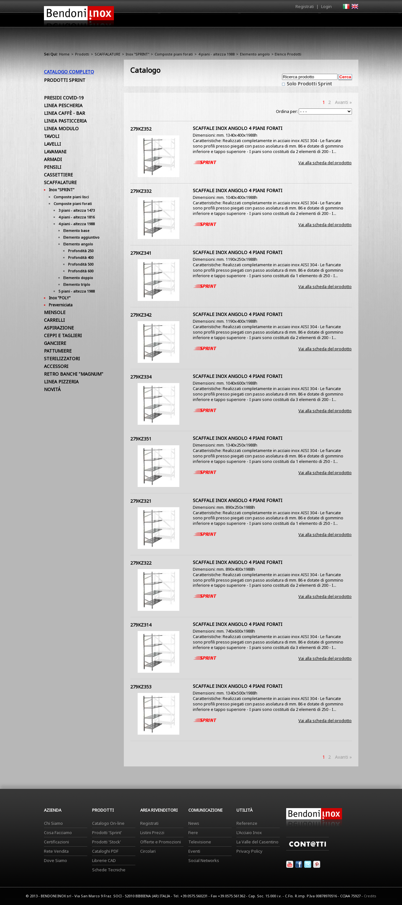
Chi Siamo (53, 823)
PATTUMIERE (58, 351)
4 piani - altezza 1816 (76, 217)
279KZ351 (140, 439)
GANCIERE (55, 343)
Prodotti (216, 21)
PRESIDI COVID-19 (64, 98)
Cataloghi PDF (105, 851)
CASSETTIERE (58, 175)
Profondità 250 (80, 250)
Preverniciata (61, 305)
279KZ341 (140, 253)
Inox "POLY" (60, 298)
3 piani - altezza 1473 (76, 210)
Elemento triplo (76, 284)
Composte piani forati (174, 54)
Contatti (349, 20)
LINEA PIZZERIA (61, 382)
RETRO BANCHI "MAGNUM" (73, 374)
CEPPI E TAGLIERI (63, 335)
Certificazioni (56, 842)
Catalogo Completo (69, 72)
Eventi (194, 851)
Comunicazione (293, 21)
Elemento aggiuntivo (81, 237)
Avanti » (343, 102)
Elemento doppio (78, 277)
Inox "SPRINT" (137, 54)
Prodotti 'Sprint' (107, 832)
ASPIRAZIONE (59, 328)
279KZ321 (140, 501)
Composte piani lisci (71, 196)
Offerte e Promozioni (160, 842)
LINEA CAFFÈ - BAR (64, 113)
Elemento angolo (255, 54)
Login (326, 6)
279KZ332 (140, 191)
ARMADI (53, 159)
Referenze (246, 823)
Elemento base (76, 230)
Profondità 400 (80, 257)
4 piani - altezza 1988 (216, 54)
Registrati (304, 6)
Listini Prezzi (152, 832)
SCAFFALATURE (107, 54)
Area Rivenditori (251, 21)
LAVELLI (52, 144)
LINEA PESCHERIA (63, 105)
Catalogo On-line (108, 823)
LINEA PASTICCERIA (65, 121)
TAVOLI (51, 136)
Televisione (199, 842)
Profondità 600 (80, 271)
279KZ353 (140, 687)
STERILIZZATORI (62, 358)
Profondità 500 (80, 264)
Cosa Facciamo (58, 832)
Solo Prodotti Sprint (309, 83)
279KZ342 (140, 315)
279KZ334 (140, 377)
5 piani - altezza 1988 (76, 291)
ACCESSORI (56, 366)
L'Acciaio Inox (249, 832)
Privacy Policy (249, 851)
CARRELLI (54, 320)
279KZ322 (140, 563)
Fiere (193, 832)
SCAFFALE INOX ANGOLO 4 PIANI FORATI (237, 128)
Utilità (325, 21)
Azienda (189, 21)
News (193, 823)
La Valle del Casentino (257, 842)
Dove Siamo (55, 860)
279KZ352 (140, 129)
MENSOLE (54, 312)
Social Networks (203, 860)
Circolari (148, 851)
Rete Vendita (56, 851)
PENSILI (52, 167)
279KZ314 (140, 625)
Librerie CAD (104, 860)
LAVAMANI (55, 152)
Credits (370, 895)
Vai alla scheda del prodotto (325, 163)
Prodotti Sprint (64, 80)
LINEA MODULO (61, 128)
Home (165, 20)
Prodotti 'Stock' (106, 842)
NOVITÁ (52, 389)
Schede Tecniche (108, 870)
